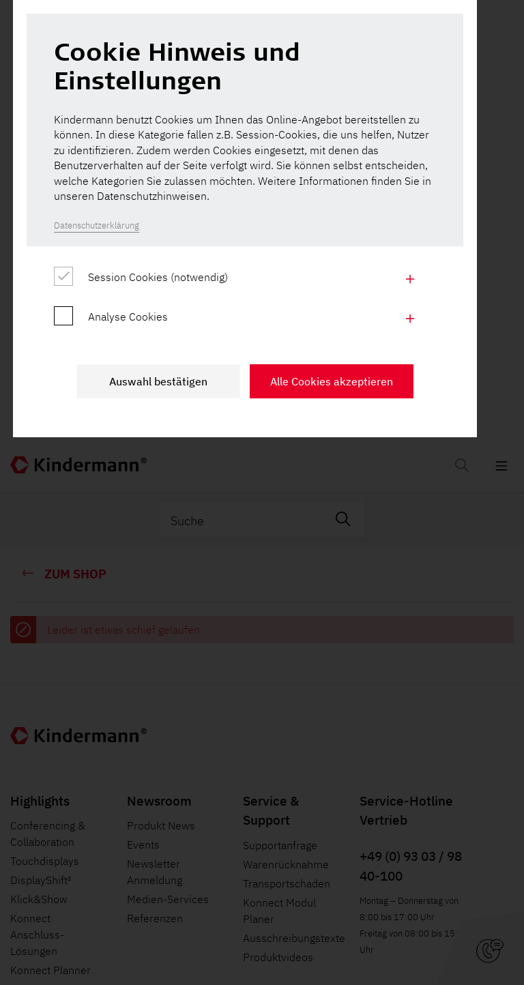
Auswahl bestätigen (175, 651)
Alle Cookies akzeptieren (348, 651)
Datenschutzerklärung (100, 489)
